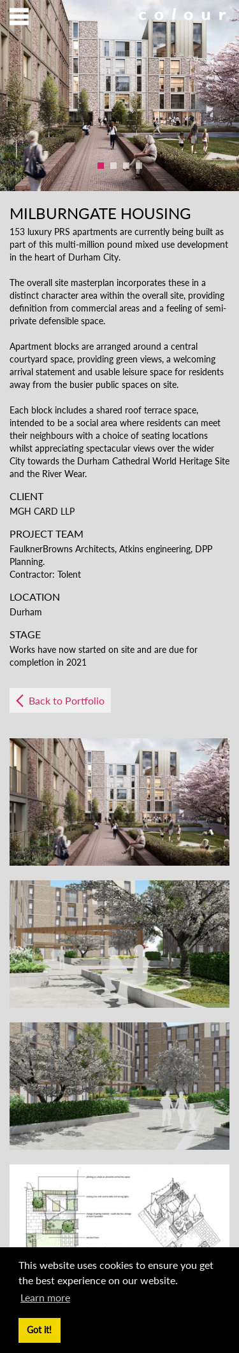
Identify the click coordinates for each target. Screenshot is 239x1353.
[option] (119, 95)
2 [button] (113, 165)
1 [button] (101, 165)
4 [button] (139, 165)
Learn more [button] (45, 1297)
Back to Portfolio (67, 700)
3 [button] (126, 165)
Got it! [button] (39, 1329)
